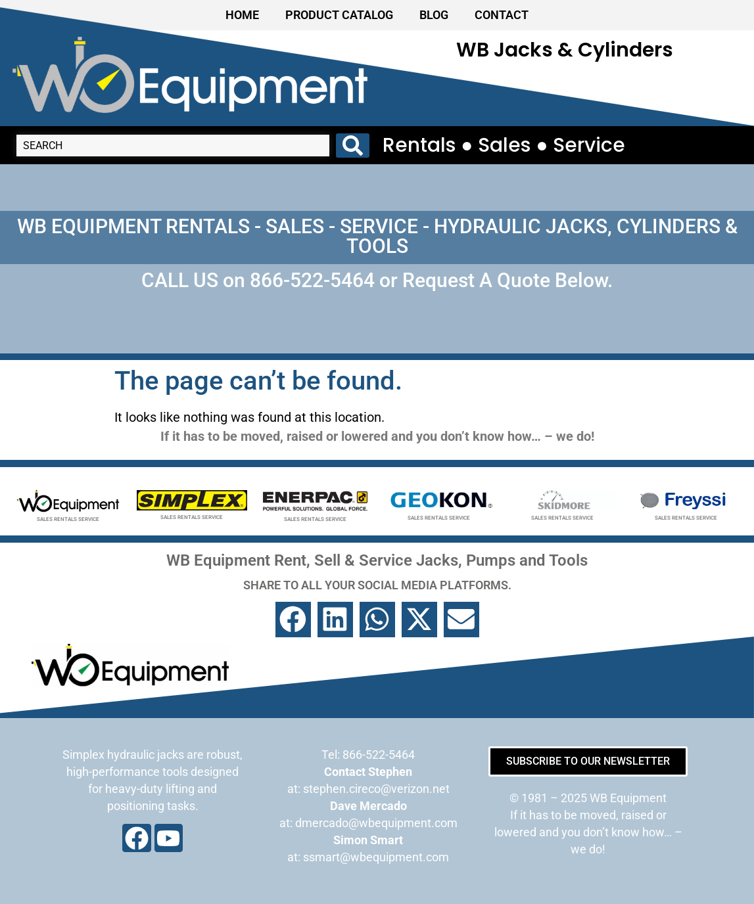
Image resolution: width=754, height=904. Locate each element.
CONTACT (502, 15)
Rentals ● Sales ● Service (504, 145)
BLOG (433, 15)
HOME (242, 15)
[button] (293, 619)
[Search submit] (352, 145)
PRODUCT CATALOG (339, 15)
